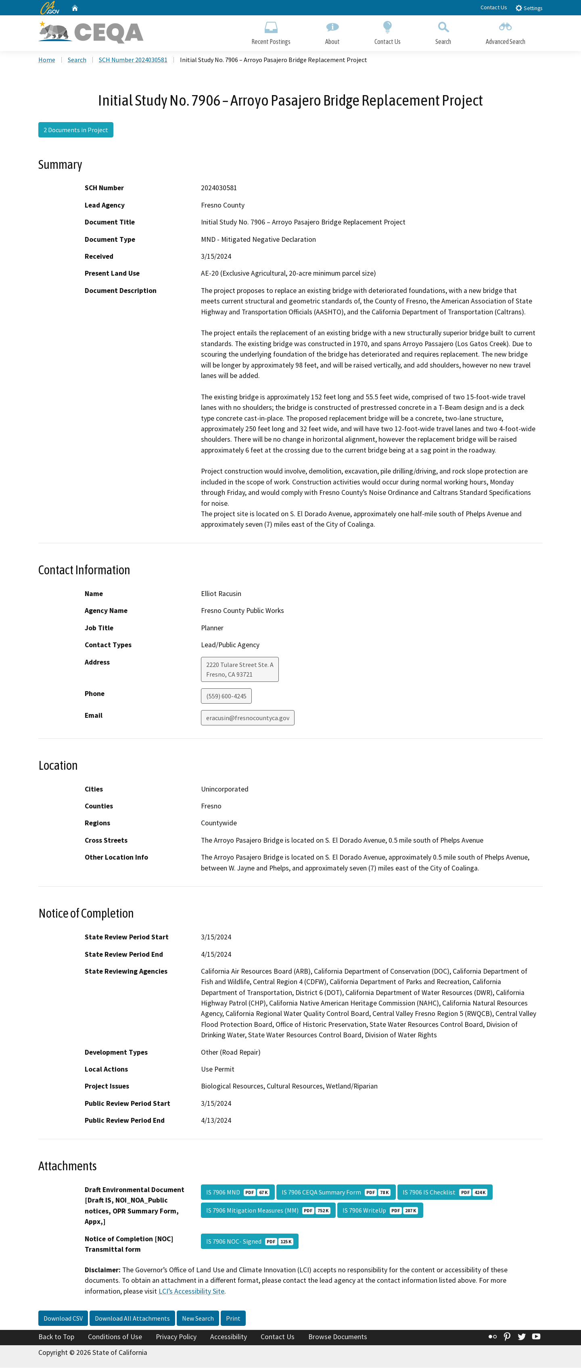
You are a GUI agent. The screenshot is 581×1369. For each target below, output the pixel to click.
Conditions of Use (115, 1338)
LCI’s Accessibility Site (191, 1292)
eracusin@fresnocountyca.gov (247, 719)
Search (443, 31)
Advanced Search (505, 31)
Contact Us (494, 7)
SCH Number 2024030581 (133, 61)
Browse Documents (337, 1338)
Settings (528, 8)
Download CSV (63, 1319)
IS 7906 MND (238, 1193)
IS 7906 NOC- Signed (249, 1242)
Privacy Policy (176, 1338)
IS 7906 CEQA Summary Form (336, 1193)
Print (233, 1319)
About (332, 31)
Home (46, 61)
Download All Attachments (132, 1319)
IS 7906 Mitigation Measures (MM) (268, 1211)
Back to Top (56, 1338)
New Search (198, 1319)
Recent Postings (271, 31)
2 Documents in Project (76, 131)
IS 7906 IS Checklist (445, 1193)
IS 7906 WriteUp (380, 1211)
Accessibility (228, 1338)
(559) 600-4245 (226, 697)
